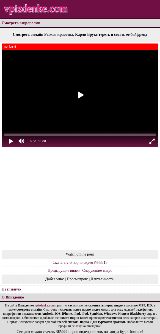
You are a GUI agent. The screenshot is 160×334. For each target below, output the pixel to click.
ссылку (77, 326)
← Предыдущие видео (61, 270)
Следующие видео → (99, 270)
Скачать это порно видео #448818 (80, 262)
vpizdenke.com (36, 8)
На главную (11, 289)
